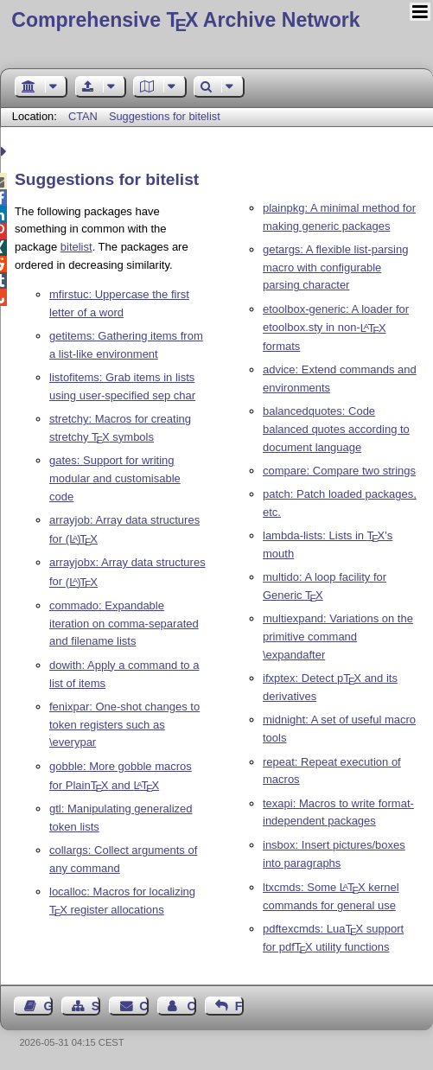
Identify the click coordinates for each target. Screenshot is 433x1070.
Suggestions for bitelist (164, 116)
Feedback (239, 1006)
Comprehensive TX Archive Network (185, 20)
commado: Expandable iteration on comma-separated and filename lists (124, 623)
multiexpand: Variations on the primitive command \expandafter (338, 636)
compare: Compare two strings (339, 470)
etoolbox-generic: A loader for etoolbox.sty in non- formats (336, 328)
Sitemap (96, 1006)
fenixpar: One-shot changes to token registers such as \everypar (124, 724)
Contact (143, 1006)
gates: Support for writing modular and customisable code (115, 478)
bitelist (76, 246)
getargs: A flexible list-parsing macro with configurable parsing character (335, 267)
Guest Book (48, 1006)
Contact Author (191, 1006)
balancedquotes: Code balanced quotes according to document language (336, 429)
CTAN (83, 116)
